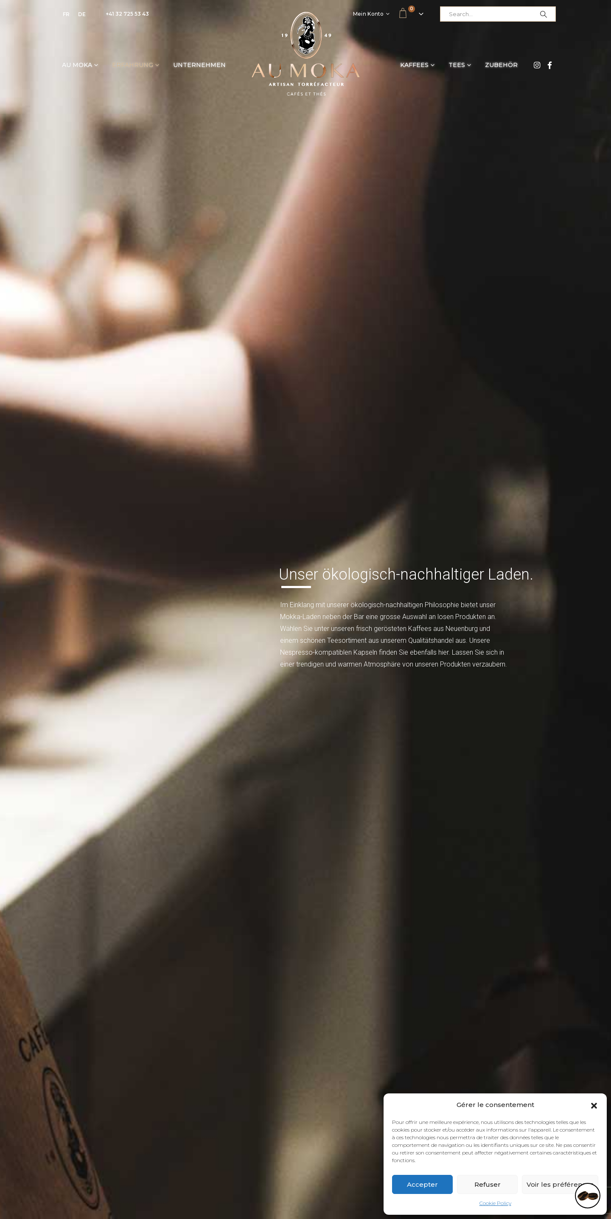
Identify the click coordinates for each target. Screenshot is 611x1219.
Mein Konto (368, 14)
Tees (456, 65)
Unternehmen (199, 65)
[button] (594, 1105)
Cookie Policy (495, 1203)
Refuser (487, 1184)
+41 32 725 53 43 (127, 14)
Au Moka (77, 65)
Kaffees (414, 65)
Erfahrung (132, 65)
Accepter (422, 1184)
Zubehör (501, 65)
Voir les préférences (560, 1184)
